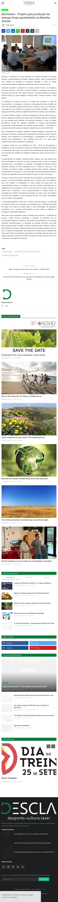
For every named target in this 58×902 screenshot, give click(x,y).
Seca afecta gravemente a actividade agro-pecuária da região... (25, 520)
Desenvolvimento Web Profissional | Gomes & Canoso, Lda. (33, 695)
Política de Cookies (42, 893)
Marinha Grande (7, 251)
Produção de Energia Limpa (10, 255)
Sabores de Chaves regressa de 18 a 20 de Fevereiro (31, 593)
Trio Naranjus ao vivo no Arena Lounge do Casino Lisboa (31, 834)
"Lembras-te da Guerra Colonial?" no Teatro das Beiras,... (33, 583)
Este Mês (29, 577)
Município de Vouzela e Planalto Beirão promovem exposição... (25, 479)
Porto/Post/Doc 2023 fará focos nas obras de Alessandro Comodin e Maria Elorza (29, 278)
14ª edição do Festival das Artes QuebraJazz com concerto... (34, 715)
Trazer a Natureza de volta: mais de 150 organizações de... (24, 437)
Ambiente (4, 10)
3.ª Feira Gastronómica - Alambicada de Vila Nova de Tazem (34, 623)
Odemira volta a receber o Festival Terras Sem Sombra (32, 603)
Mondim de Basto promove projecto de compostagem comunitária (27, 561)
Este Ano (47, 577)
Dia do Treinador (9, 778)
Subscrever (44, 879)
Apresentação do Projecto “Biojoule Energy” (27, 251)
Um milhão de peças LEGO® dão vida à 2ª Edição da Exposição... (31, 706)
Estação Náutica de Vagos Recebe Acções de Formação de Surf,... (34, 852)
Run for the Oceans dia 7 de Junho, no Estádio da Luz (22, 396)
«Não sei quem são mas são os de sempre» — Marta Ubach (29, 269)
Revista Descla (8, 25)
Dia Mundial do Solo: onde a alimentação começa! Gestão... (24, 355)
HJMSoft (42, 889)
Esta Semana (11, 577)
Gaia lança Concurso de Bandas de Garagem (29, 613)
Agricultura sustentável (21, 725)
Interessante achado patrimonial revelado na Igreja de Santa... (33, 843)
